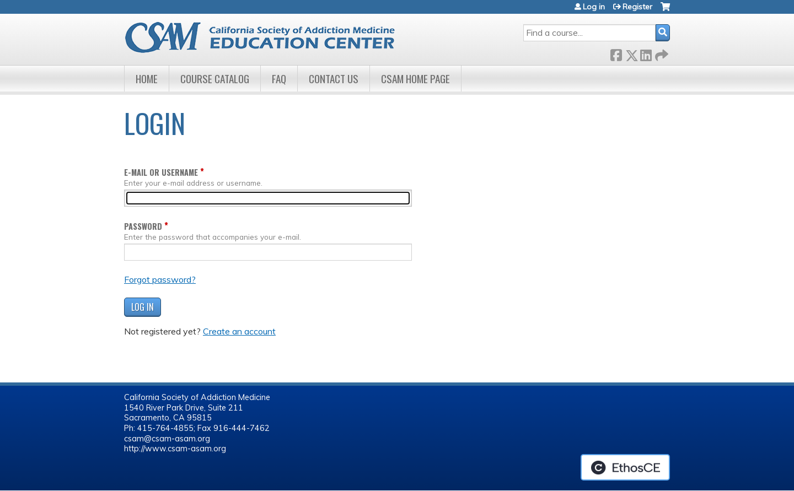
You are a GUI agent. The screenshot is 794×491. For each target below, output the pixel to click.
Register (637, 6)
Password (143, 226)
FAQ (279, 79)
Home (147, 79)
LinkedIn (645, 53)
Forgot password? (160, 279)
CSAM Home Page (415, 79)
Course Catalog (214, 79)
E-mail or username (161, 172)
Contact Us (333, 79)
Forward (660, 53)
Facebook (615, 53)
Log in (594, 6)
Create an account (239, 331)
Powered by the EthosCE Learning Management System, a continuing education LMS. (625, 467)
